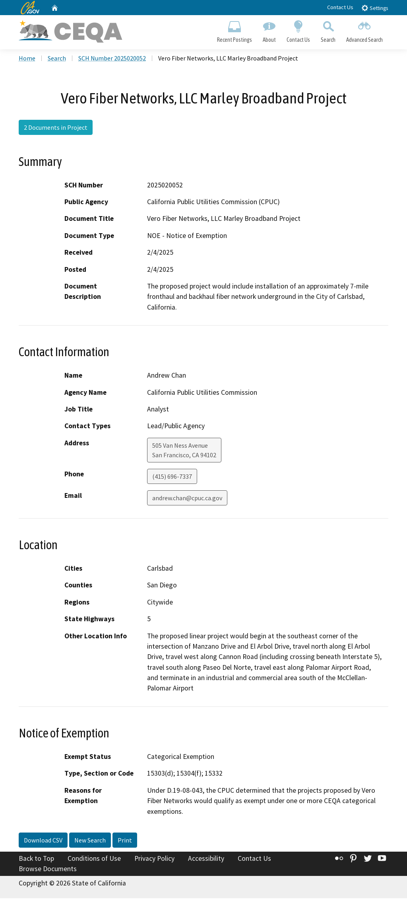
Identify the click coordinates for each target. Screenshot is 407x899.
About (269, 30)
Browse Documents (48, 869)
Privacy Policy (154, 859)
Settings (374, 8)
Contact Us (340, 7)
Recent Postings (234, 30)
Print (125, 841)
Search (328, 30)
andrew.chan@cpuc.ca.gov (187, 499)
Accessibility (206, 859)
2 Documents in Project (55, 129)
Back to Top (36, 859)
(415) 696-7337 (172, 477)
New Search (90, 841)
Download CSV (43, 841)
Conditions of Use (94, 859)
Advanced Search (365, 30)
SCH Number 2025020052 (112, 59)
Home (27, 59)
